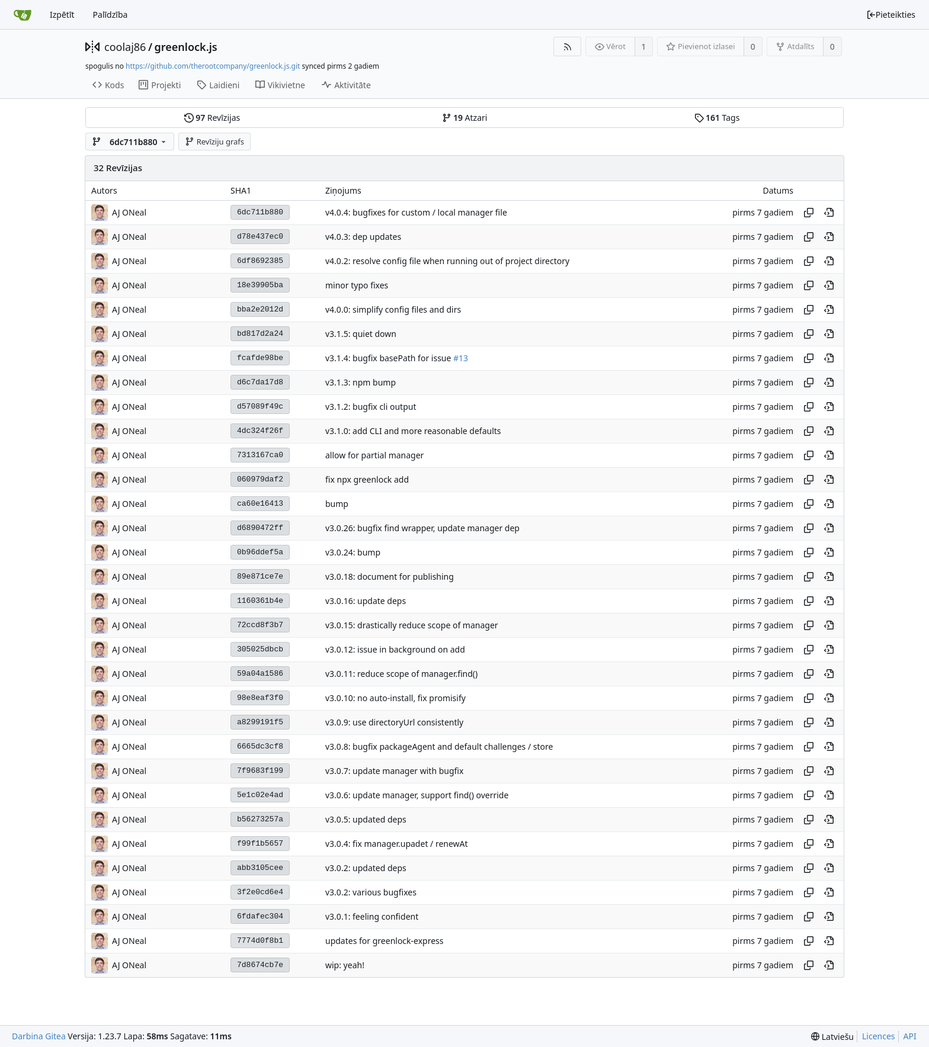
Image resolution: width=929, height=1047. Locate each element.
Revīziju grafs (214, 141)
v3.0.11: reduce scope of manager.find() (401, 673)
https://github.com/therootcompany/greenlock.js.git (213, 66)
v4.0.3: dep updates (363, 236)
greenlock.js (186, 47)
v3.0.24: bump (352, 552)
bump (336, 503)
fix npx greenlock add (367, 479)
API (910, 1036)
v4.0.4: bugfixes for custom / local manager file (416, 212)
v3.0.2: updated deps (365, 867)
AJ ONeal (129, 212)
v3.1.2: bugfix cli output (370, 406)
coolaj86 (125, 47)
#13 (460, 358)
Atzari (465, 117)
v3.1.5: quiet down (360, 333)
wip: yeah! (344, 965)
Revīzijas (212, 117)
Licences (878, 1036)
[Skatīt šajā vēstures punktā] (829, 212)
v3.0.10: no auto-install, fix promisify (395, 698)
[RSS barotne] (567, 46)
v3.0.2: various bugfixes (371, 892)
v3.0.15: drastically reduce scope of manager (411, 625)
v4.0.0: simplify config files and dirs (393, 309)
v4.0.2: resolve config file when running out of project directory (447, 260)
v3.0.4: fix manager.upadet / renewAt (396, 843)
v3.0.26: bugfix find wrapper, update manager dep (422, 528)
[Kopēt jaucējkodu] (809, 212)
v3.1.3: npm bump (360, 382)
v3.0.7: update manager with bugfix (394, 770)
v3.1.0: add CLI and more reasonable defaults (413, 430)
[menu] (832, 1036)
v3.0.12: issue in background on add (395, 649)
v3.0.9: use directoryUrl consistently (394, 722)
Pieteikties (890, 14)
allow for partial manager (374, 455)
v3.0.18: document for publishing (389, 576)
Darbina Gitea (39, 1036)
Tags (717, 117)
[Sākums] (22, 14)
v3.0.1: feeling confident (371, 916)
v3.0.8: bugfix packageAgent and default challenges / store (439, 746)
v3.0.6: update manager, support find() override (416, 795)
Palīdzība (110, 14)
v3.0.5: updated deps (365, 819)
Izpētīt (62, 14)
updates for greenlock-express (384, 940)
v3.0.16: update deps (365, 600)
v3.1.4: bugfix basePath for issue (389, 358)
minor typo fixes (356, 285)
